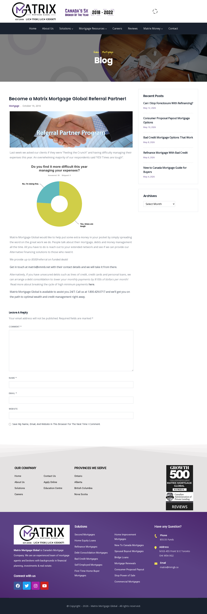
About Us (48, 28)
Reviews (133, 28)
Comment (15, 326)
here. (91, 284)
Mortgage (107, 52)
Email (13, 393)
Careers (117, 28)
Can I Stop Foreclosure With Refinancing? (168, 103)
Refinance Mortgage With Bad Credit (165, 152)
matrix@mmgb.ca (169, 567)
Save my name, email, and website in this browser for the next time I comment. (56, 424)
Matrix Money (153, 28)
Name (13, 378)
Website (13, 408)
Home (32, 28)
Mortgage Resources (93, 28)
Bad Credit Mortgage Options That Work (168, 137)
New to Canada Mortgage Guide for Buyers (165, 170)
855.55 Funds (167, 539)
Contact (173, 28)
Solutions (66, 28)
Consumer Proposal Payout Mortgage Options (166, 120)
